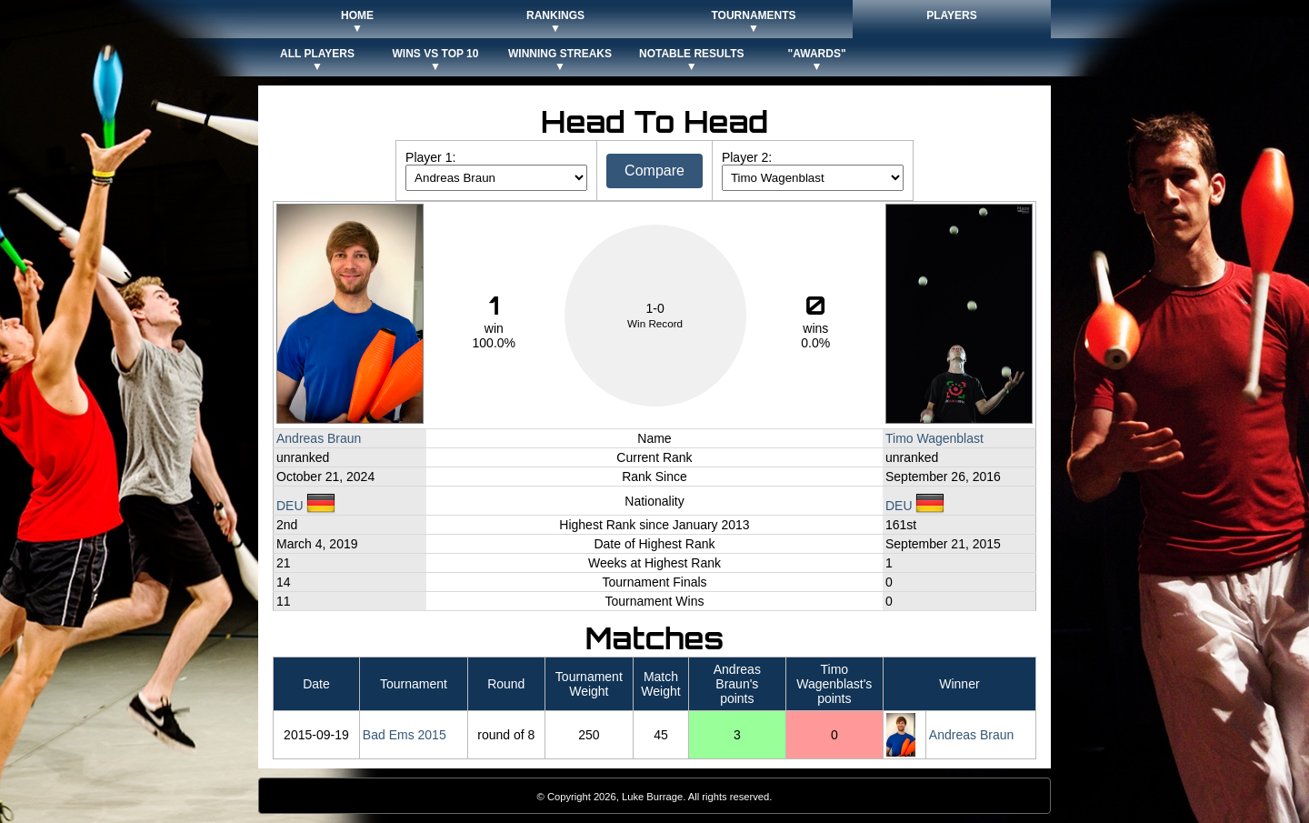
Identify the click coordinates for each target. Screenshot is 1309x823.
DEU (305, 505)
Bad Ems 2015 (404, 735)
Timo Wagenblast (934, 438)
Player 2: (747, 157)
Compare (654, 170)
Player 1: (430, 157)
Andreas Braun (318, 438)
